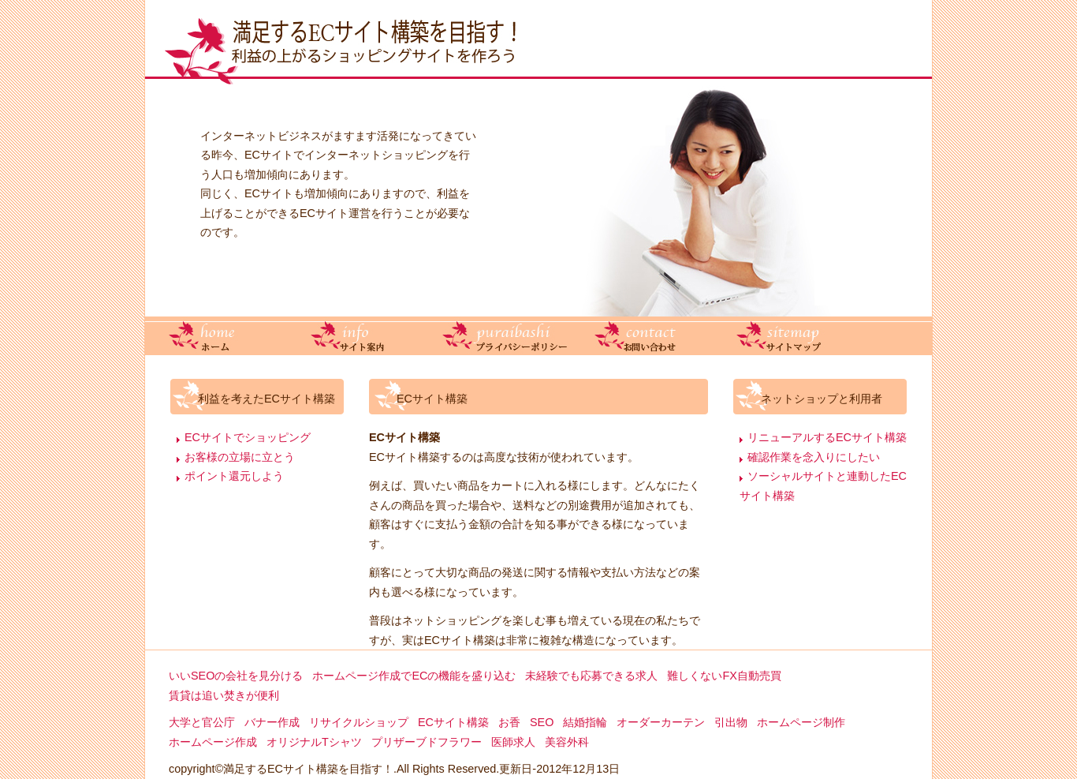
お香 (509, 722)
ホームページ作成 (213, 742)
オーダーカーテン (661, 722)
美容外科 (567, 742)
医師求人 (513, 742)
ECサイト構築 (453, 722)
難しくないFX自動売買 (724, 675)
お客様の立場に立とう (239, 457)
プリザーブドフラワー (426, 742)
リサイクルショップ (358, 722)
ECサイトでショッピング (247, 437)
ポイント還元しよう (234, 476)
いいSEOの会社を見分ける (236, 675)
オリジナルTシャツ (314, 742)
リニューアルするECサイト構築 (827, 437)
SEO (541, 722)
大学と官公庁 (202, 722)
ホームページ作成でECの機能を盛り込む (414, 675)
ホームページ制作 (801, 722)
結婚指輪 (585, 722)
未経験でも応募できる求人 (591, 675)
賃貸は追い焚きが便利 (224, 695)
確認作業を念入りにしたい (813, 457)
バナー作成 (272, 722)
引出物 (730, 722)
